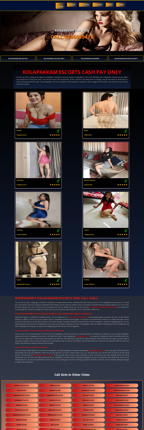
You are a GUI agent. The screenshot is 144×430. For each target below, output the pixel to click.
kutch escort (88, 369)
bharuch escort (88, 355)
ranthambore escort (88, 418)
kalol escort (88, 379)
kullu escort (122, 379)
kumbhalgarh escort (21, 389)
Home (51, 7)
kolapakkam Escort (83, 237)
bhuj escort (55, 330)
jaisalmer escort (122, 355)
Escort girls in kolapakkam (78, 218)
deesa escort (22, 330)
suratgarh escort (55, 394)
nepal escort (88, 409)
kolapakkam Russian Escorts (126, 58)
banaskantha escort (21, 296)
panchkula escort (122, 374)
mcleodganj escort (55, 350)
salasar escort (88, 404)
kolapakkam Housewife (90, 58)
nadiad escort (21, 369)
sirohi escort (21, 325)
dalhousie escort (22, 379)
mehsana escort (122, 340)
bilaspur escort (88, 399)
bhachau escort (55, 310)
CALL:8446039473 (72, 36)
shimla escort (88, 306)
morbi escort (88, 310)
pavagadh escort (122, 301)
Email (120, 5)
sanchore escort (88, 394)
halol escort (55, 340)
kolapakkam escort (88, 330)
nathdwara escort (122, 306)
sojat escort (122, 399)
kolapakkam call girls (96, 251)
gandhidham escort (22, 374)
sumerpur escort (55, 384)
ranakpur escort (21, 399)
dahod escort (21, 320)
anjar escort (55, 374)
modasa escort (88, 301)
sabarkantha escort (55, 296)
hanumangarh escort (55, 364)
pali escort (55, 345)
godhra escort (22, 340)
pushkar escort (22, 413)
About (65, 5)
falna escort (21, 384)
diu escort (55, 325)
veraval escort (122, 315)
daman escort (55, 291)
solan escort (21, 350)
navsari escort (122, 296)
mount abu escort (21, 286)
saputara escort (21, 310)
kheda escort (55, 320)
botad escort (88, 320)
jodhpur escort (55, 335)
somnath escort (88, 315)
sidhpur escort (22, 409)
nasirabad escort (55, 413)
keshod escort (55, 301)
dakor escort (88, 345)
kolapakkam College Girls (54, 58)
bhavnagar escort (55, 315)
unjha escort (122, 404)
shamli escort (122, 350)
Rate (108, 5)
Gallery (94, 5)
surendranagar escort (21, 315)
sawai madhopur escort (55, 404)
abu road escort (21, 335)
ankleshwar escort (55, 369)
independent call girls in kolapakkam (102, 207)
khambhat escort (22, 301)
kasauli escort (22, 355)
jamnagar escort (88, 291)
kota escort (89, 335)
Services (79, 5)
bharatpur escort (55, 399)
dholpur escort (122, 384)
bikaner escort (88, 389)
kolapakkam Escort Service (43, 255)
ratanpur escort (122, 394)
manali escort (55, 306)
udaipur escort (122, 325)
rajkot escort (88, 286)
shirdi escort (88, 384)
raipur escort (21, 404)
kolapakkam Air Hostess (18, 58)
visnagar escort (121, 345)
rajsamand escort (88, 360)
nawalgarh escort (88, 364)
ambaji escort (121, 330)
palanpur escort (21, 345)
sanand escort (22, 306)
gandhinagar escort (122, 291)
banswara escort (55, 360)
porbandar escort (88, 340)
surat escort (88, 325)
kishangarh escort (121, 389)
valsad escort (88, 296)
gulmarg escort (55, 418)
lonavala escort (122, 409)
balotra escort (21, 360)
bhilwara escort (122, 360)
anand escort (122, 364)
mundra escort (122, 369)
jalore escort (55, 355)
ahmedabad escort (121, 286)
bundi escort (22, 364)
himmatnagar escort (88, 374)
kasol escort (88, 350)
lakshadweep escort (88, 413)
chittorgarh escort (55, 389)
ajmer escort (55, 286)
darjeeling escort (55, 409)
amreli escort (122, 320)
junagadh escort (122, 310)
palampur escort (55, 379)
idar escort (121, 413)
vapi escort (21, 291)
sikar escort (22, 394)
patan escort (121, 335)
